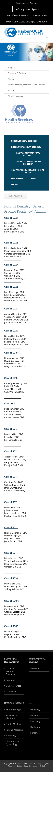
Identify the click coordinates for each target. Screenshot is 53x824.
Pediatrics (35, 715)
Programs (10, 680)
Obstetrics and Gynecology (13, 743)
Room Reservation (31, 766)
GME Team (11, 691)
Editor (19, 766)
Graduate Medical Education (11, 671)
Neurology (11, 735)
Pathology (35, 709)
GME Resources (13, 685)
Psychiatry (35, 721)
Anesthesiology (13, 709)
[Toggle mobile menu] (47, 38)
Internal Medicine (14, 730)
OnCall (42, 766)
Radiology (35, 727)
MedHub (34, 668)
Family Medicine (14, 724)
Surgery (11, 67)
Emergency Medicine (11, 717)
